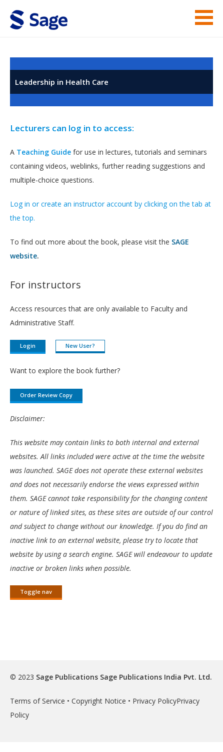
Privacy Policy (154, 701)
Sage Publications (67, 677)
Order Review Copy (46, 395)
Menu (204, 17)
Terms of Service (37, 701)
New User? (80, 345)
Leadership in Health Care (61, 82)
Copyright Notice (99, 701)
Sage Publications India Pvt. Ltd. (155, 677)
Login (28, 345)
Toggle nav (36, 591)
